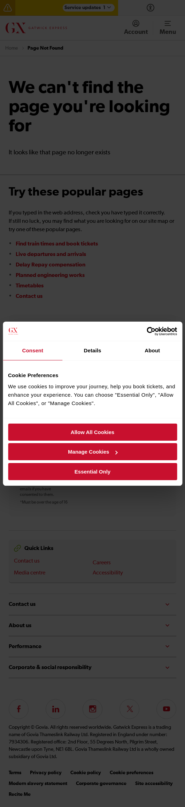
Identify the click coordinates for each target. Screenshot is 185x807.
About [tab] (152, 350)
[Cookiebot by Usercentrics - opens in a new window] (146, 331)
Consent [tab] (32, 350)
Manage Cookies (92, 452)
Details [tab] (92, 350)
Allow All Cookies (92, 432)
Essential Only (92, 472)
